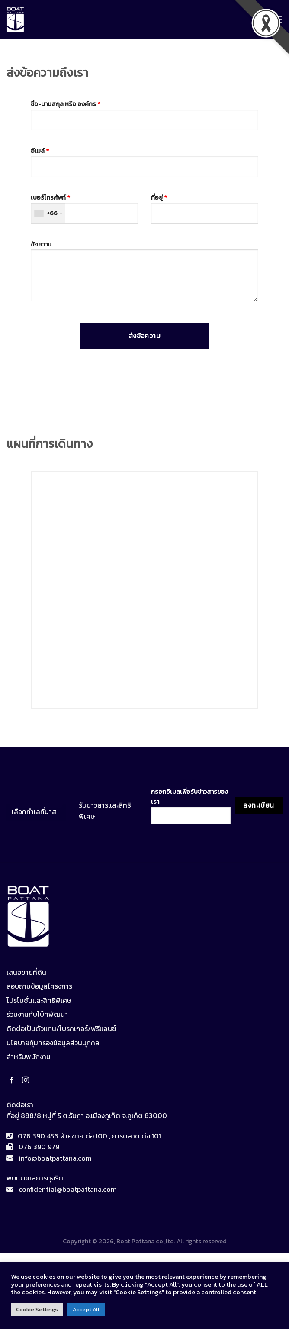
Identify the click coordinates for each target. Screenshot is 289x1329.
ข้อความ (145, 273)
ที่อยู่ (204, 208)
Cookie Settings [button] (37, 1309)
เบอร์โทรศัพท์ (84, 208)
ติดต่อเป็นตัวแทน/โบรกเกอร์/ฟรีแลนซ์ (61, 1028)
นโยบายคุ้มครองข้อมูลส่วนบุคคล (53, 1043)
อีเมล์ (145, 161)
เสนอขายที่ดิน (26, 972)
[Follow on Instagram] (27, 1080)
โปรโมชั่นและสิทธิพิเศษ (38, 1000)
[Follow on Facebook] (13, 1080)
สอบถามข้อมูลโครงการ (39, 986)
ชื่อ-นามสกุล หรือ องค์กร (145, 114)
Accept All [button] (86, 1309)
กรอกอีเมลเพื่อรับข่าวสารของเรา (191, 805)
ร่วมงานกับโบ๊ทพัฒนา (37, 1014)
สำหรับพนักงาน (28, 1056)
